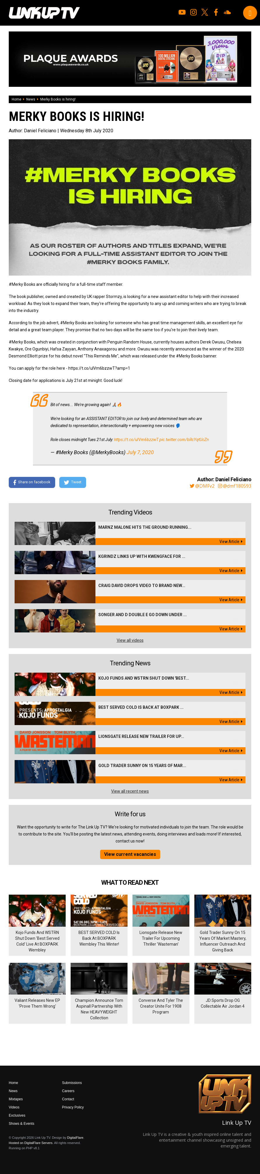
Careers (68, 1091)
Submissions (72, 1083)
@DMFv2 (202, 486)
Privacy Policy (73, 1107)
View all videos (130, 640)
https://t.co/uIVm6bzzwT (136, 439)
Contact (68, 1099)
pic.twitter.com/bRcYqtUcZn (184, 439)
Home (16, 99)
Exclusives (17, 1115)
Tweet (72, 482)
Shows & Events (21, 1124)
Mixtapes (16, 1099)
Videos (14, 1107)
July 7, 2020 (140, 452)
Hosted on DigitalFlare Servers (31, 1143)
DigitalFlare (75, 1137)
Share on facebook (31, 482)
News (30, 99)
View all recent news (130, 791)
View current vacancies (130, 854)
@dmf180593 (234, 486)
